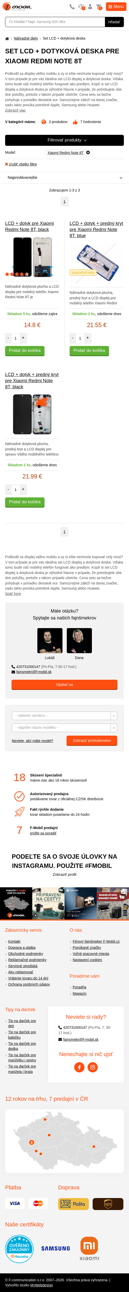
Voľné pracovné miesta (91, 954)
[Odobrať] (68, 152)
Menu (116, 6)
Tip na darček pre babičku (22, 1034)
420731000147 (44, 667)
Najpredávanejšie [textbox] (22, 177)
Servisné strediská (22, 966)
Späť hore (13, 594)
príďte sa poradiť (43, 833)
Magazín (80, 993)
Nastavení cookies (87, 960)
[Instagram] (93, 1067)
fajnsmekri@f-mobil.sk (32, 672)
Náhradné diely (26, 38)
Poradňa (79, 987)
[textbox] (64, 716)
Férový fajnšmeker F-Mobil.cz (96, 941)
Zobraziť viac (15, 110)
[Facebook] (79, 1067)
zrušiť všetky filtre (21, 164)
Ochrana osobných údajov (29, 984)
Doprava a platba (22, 948)
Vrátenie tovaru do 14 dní (28, 978)
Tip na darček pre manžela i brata (22, 1069)
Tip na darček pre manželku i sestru (22, 1057)
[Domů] (6, 38)
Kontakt (14, 941)
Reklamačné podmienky (27, 960)
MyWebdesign (41, 1285)
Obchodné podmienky (25, 954)
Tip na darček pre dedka (22, 1046)
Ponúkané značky (87, 948)
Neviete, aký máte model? (32, 741)
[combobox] (63, 178)
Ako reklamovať (20, 972)
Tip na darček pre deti (22, 1023)
